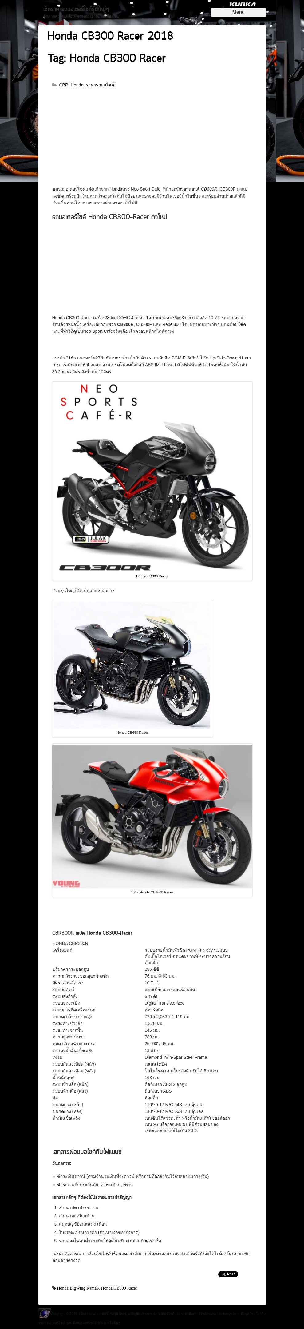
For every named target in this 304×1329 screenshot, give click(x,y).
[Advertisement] (152, 140)
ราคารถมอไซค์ (100, 85)
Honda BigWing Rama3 (78, 1288)
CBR (64, 85)
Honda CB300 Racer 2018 (110, 37)
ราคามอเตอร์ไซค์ (194, 1313)
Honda (77, 85)
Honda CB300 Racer (152, 576)
